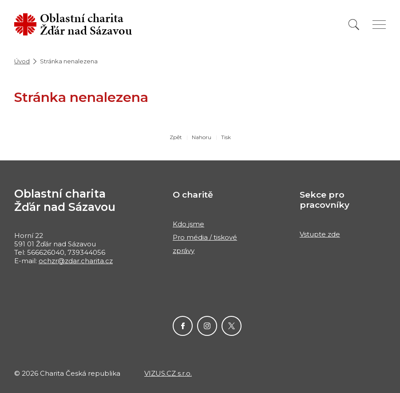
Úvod (22, 61)
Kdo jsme (188, 224)
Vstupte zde (320, 234)
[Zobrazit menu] (379, 24)
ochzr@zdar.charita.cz (76, 261)
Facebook (183, 326)
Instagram (207, 326)
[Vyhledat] (354, 25)
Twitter (232, 326)
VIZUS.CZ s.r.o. (168, 373)
